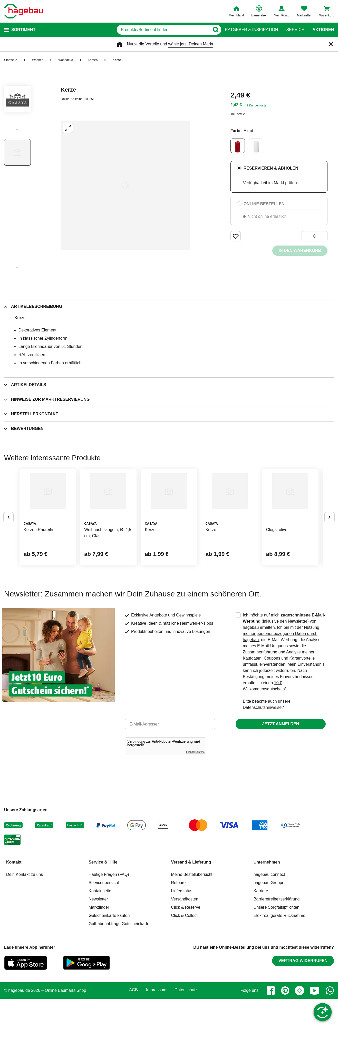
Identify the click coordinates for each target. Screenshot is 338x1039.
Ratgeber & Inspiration (251, 30)
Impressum (156, 1030)
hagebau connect (269, 915)
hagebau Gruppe (269, 923)
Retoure (178, 923)
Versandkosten (184, 939)
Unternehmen (267, 902)
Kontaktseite (100, 931)
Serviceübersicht (104, 923)
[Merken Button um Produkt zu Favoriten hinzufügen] (235, 236)
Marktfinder (99, 947)
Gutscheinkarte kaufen (109, 956)
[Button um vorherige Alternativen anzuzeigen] (8, 537)
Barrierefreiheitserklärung (277, 939)
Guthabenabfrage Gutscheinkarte (119, 964)
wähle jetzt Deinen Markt (190, 44)
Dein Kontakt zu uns (24, 915)
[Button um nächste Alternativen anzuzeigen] (329, 537)
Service (295, 30)
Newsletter (98, 939)
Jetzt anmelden (280, 764)
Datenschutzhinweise (262, 748)
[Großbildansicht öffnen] (125, 185)
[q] (155, 30)
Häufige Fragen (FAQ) (109, 915)
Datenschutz (186, 1030)
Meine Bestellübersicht (192, 915)
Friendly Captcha (195, 792)
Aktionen (323, 30)
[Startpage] (23, 11)
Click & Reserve (185, 947)
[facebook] (271, 1031)
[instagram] (299, 1031)
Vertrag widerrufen (302, 1001)
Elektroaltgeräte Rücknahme (279, 956)
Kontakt (14, 902)
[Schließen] (331, 44)
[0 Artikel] (314, 236)
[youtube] (315, 1031)
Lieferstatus (181, 931)
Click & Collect (184, 956)
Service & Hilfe (103, 902)
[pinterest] (285, 1031)
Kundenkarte (257, 105)
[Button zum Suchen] (214, 30)
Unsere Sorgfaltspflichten (277, 947)
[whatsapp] (330, 1031)
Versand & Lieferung (191, 902)
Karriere (261, 931)
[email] (170, 764)
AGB (133, 1030)
